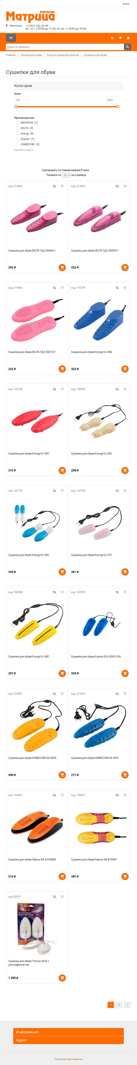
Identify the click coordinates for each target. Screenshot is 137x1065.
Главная (10, 55)
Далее (127, 1005)
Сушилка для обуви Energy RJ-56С (28, 555)
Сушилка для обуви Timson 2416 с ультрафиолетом (28, 963)
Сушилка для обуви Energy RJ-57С (91, 555)
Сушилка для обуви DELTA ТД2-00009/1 (94, 250)
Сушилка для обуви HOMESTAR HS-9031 (95, 757)
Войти (126, 4)
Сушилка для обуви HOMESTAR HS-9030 (32, 757)
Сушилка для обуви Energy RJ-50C (28, 453)
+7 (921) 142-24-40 (37, 25)
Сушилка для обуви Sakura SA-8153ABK (32, 859)
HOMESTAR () (30, 144)
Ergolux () (27, 139)
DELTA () (27, 128)
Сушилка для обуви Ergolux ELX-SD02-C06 (96, 656)
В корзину (62, 267)
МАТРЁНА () (29, 122)
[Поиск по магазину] (65, 47)
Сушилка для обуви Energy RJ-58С (28, 656)
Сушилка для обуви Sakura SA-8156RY (94, 859)
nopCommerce (74, 1059)
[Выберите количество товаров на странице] (66, 175)
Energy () (27, 133)
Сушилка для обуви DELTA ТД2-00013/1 (32, 352)
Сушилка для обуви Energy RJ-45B (91, 352)
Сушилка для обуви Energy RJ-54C (91, 453)
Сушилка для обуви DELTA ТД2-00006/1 (32, 250)
